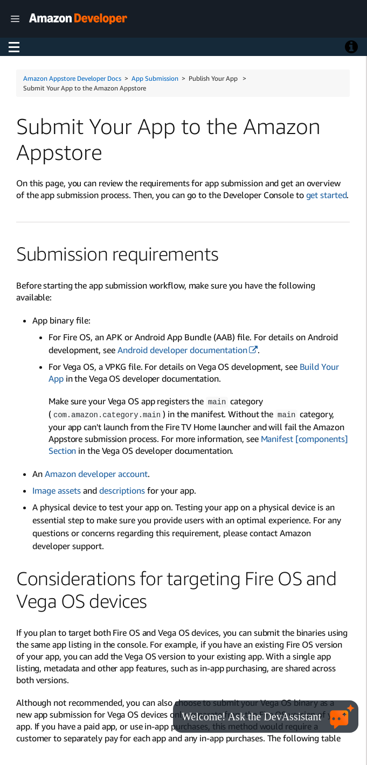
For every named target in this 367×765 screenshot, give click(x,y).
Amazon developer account (96, 472)
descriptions (122, 489)
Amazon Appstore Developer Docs (72, 78)
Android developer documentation (182, 350)
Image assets (56, 489)
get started (326, 195)
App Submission (154, 78)
